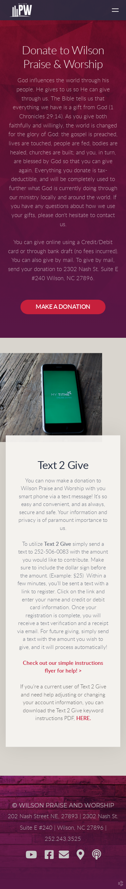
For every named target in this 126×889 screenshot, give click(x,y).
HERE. (83, 718)
